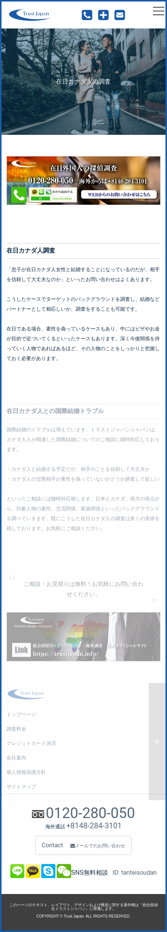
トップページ (21, 717)
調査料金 (16, 732)
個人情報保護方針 (26, 775)
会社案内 (16, 760)
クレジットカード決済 (31, 746)
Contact (84, 845)
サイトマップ (21, 789)
